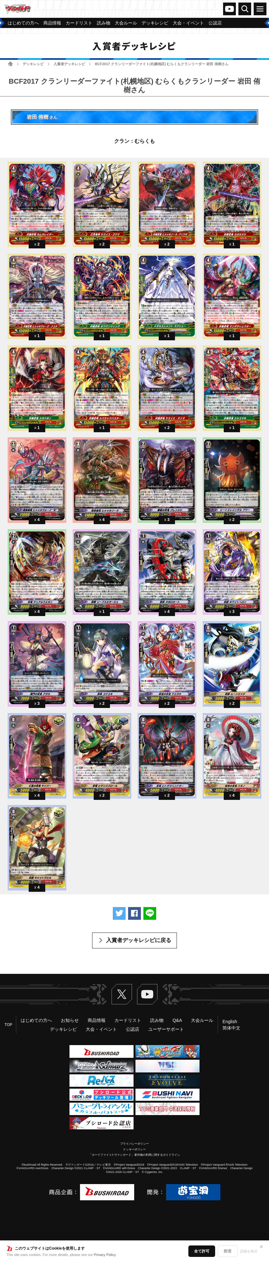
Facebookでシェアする (134, 913)
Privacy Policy (105, 1255)
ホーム (10, 63)
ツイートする (119, 913)
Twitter (122, 994)
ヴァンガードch (229, 9)
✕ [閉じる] (261, 1246)
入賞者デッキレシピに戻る (138, 940)
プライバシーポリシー (134, 1143)
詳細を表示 (249, 1251)
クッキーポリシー (134, 1149)
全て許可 (201, 1251)
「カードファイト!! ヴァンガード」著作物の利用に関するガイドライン (134, 1154)
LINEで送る (149, 913)
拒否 (227, 1251)
